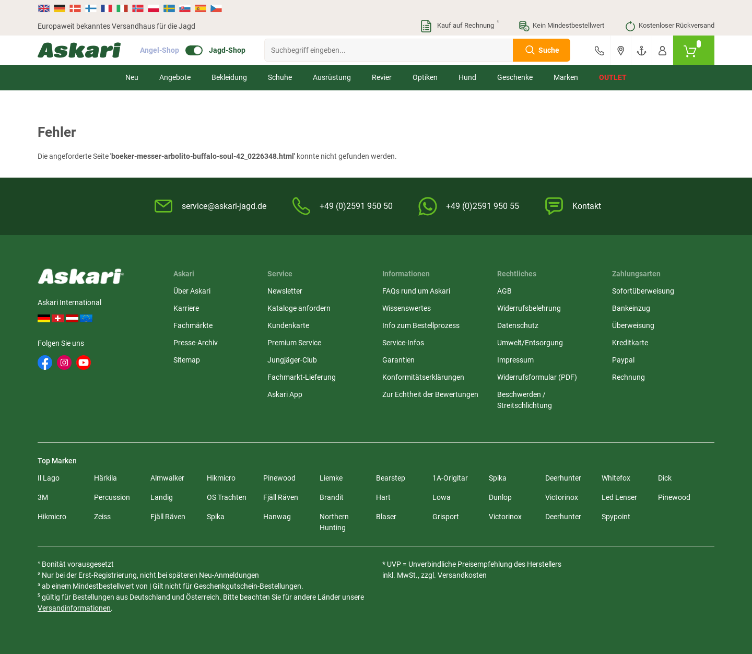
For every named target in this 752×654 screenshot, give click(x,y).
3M (43, 497)
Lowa (441, 497)
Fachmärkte (193, 325)
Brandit (332, 497)
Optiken (425, 77)
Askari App (284, 394)
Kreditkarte (630, 342)
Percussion (112, 497)
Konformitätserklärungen (423, 377)
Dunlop (500, 497)
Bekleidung (229, 77)
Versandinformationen (74, 608)
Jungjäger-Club (292, 360)
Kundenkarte (288, 325)
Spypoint (616, 516)
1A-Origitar (450, 478)
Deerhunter (563, 478)
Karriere (186, 308)
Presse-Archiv (195, 342)
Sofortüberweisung (643, 291)
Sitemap (186, 360)
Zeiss (102, 516)
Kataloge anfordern (299, 308)
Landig (161, 497)
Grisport (445, 516)
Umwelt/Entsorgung (530, 342)
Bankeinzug (631, 308)
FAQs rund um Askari (416, 291)
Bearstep (390, 478)
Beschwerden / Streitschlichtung (524, 400)
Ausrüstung (332, 77)
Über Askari (191, 291)
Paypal (623, 360)
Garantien (398, 360)
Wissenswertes (406, 308)
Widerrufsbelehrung (529, 308)
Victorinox (561, 497)
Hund (467, 77)
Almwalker (167, 478)
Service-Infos (403, 342)
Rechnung (628, 377)
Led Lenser (619, 497)
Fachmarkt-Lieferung (301, 377)
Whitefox (616, 478)
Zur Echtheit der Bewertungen (430, 394)
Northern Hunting (334, 522)
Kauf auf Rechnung (459, 26)
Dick (665, 478)
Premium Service (294, 342)
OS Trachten (226, 497)
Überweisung (633, 325)
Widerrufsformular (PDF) (537, 377)
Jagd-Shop (227, 50)
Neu (131, 77)
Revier (382, 77)
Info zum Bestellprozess (421, 325)
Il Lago (49, 478)
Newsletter (284, 291)
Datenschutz (517, 325)
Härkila (105, 478)
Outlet (613, 77)
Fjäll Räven (280, 497)
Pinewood (279, 478)
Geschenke (515, 77)
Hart (383, 497)
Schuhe (280, 77)
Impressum (515, 360)
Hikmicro (221, 478)
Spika (498, 478)
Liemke (331, 478)
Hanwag (277, 516)
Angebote (175, 77)
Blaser (386, 516)
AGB (504, 291)
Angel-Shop (159, 50)
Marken (566, 77)
